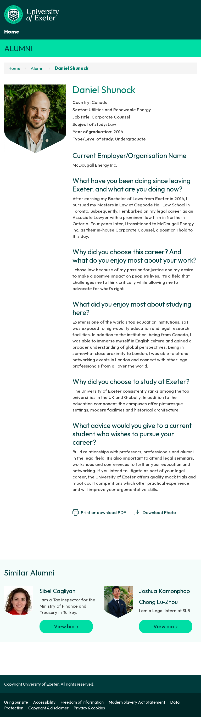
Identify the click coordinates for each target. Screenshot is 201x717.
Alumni (18, 48)
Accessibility (44, 702)
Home (11, 31)
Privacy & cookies (89, 707)
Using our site (16, 702)
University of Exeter (41, 684)
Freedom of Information (82, 702)
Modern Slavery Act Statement (137, 702)
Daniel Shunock (71, 68)
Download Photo (155, 512)
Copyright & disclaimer (48, 707)
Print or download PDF (99, 512)
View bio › (66, 626)
